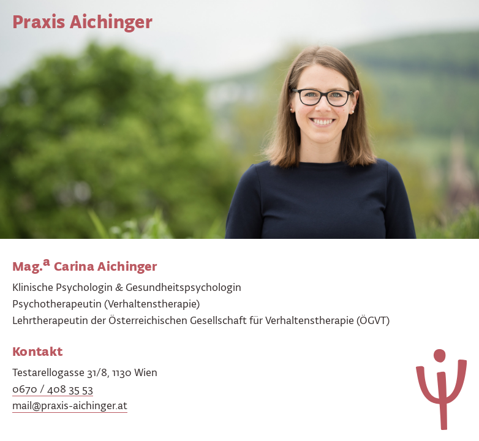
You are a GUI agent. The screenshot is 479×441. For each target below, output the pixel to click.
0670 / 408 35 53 (52, 389)
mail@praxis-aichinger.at (69, 405)
